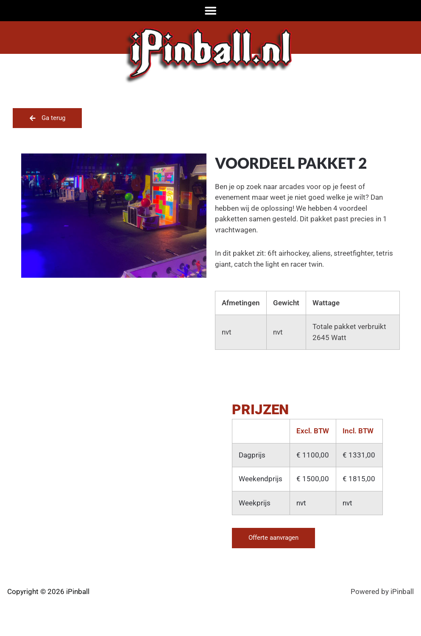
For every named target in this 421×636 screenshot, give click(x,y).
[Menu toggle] (210, 10)
